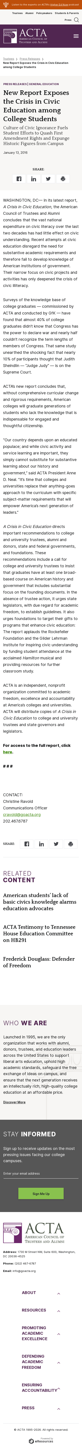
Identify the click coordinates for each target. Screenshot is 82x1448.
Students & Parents (67, 13)
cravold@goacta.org (22, 814)
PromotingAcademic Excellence (34, 1333)
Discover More (14, 1102)
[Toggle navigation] (76, 36)
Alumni (29, 13)
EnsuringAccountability (39, 1388)
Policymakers (44, 13)
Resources (34, 1310)
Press (68, 19)
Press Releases (30, 58)
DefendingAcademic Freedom (33, 1361)
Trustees (17, 13)
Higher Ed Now (59, 4)
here (7, 752)
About (29, 1292)
